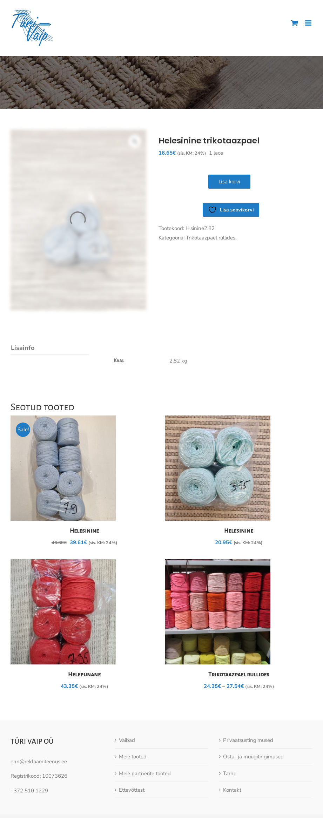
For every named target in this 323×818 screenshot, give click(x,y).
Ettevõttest (131, 789)
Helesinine (84, 531)
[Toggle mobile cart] (294, 23)
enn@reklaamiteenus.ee (39, 761)
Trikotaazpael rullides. (211, 237)
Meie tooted (133, 756)
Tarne (229, 773)
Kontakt (232, 789)
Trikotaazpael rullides (238, 674)
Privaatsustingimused (248, 740)
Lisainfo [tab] (22, 348)
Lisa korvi (229, 181)
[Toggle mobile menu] (308, 23)
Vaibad (127, 740)
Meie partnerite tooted (145, 773)
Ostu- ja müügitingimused (253, 756)
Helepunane (84, 674)
